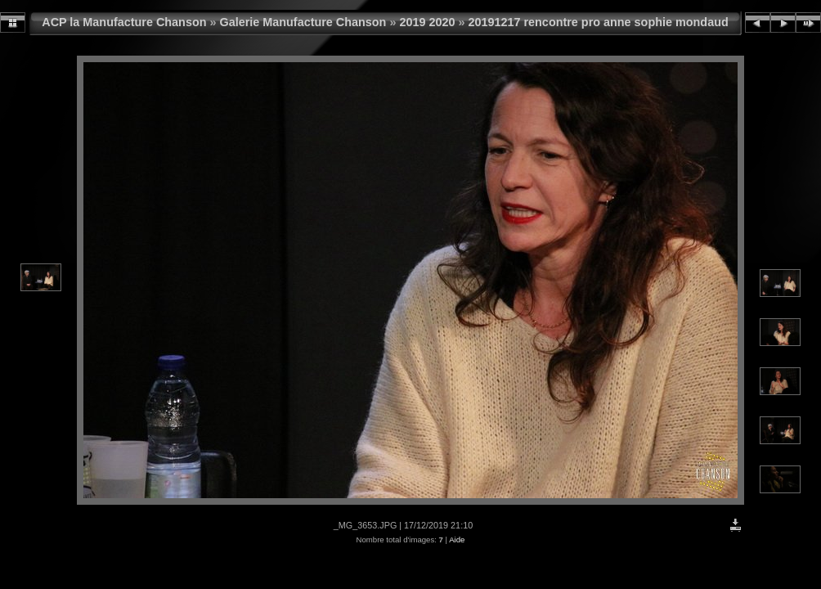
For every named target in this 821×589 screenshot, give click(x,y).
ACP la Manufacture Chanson (124, 22)
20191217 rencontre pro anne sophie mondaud (598, 22)
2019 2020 (427, 22)
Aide (456, 539)
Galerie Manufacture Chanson (303, 22)
